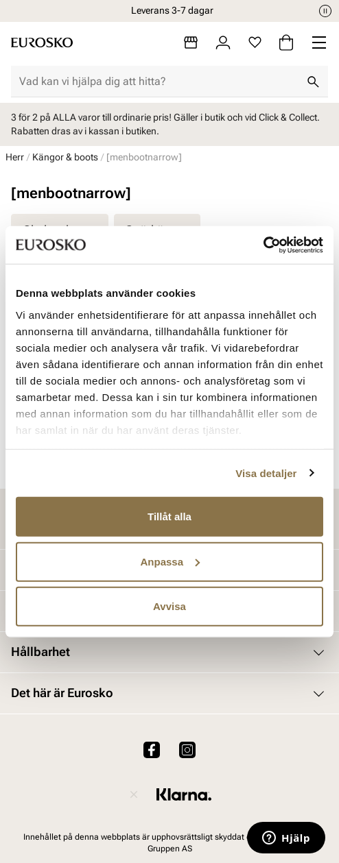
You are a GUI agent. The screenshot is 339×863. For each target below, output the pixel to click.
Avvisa (169, 606)
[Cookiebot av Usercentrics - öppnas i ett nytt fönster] (263, 245)
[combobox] (158, 81)
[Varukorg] (286, 42)
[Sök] (313, 81)
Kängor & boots (65, 156)
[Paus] (325, 11)
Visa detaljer (265, 472)
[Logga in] (223, 42)
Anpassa (170, 561)
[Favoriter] (254, 42)
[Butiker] (191, 42)
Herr (14, 156)
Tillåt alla (169, 516)
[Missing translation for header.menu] (319, 42)
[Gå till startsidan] (42, 42)
